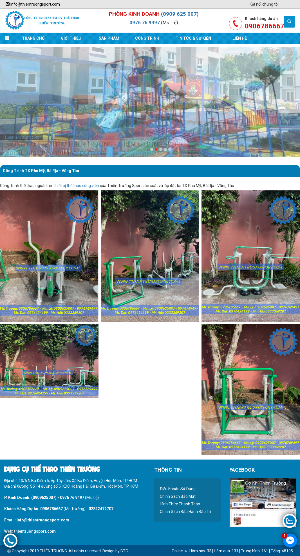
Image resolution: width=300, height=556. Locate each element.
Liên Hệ (239, 38)
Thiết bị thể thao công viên (76, 185)
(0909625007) (44, 497)
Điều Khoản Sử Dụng (178, 489)
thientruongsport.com (35, 531)
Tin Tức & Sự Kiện (193, 38)
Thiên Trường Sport (21, 137)
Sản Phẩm (109, 38)
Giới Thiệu (71, 38)
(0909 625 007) (180, 14)
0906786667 (51, 509)
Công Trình (147, 38)
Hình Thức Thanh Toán (180, 504)
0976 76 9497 (144, 22)
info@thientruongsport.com (33, 4)
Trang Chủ (33, 38)
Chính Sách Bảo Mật (178, 496)
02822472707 (101, 509)
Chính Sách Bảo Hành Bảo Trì (185, 511)
